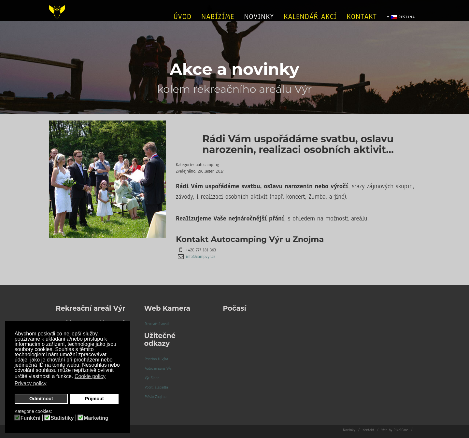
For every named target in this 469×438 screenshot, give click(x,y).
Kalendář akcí (310, 22)
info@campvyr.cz (200, 257)
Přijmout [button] (94, 398)
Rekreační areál (157, 323)
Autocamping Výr (158, 368)
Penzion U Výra (156, 358)
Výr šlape (152, 377)
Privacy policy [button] (31, 383)
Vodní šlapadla (156, 387)
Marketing (96, 418)
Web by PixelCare (394, 429)
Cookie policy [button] (90, 376)
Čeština (401, 23)
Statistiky (62, 418)
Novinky (259, 22)
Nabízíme (217, 22)
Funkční (30, 418)
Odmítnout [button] (41, 398)
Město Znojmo (155, 396)
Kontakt (362, 22)
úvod (183, 22)
